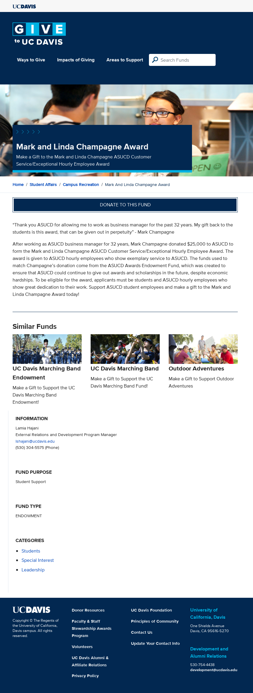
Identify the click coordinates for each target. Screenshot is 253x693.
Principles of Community (155, 621)
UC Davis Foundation (151, 610)
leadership (33, 569)
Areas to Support (124, 59)
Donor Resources (88, 610)
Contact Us (142, 632)
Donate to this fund (125, 204)
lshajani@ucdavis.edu (35, 441)
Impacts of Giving (76, 59)
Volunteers (82, 647)
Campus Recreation (81, 184)
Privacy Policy (85, 676)
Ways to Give (31, 59)
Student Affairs (43, 184)
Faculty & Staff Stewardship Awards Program (92, 628)
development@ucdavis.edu (213, 670)
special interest (38, 560)
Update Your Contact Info (155, 643)
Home (18, 184)
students (31, 550)
